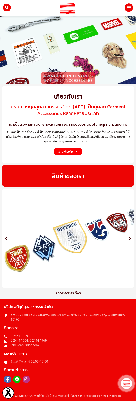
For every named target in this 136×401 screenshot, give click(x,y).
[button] (6, 238)
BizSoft (116, 395)
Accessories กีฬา (68, 293)
